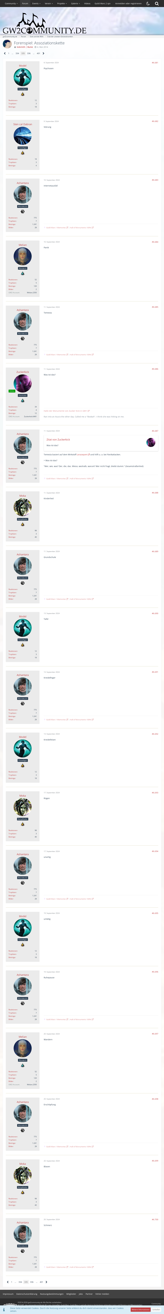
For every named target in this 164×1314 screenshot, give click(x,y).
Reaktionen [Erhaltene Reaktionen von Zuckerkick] (13, 407)
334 (17, 53)
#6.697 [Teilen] (155, 1033)
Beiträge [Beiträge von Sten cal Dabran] (12, 165)
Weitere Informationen (141, 1309)
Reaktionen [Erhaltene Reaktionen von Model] (13, 100)
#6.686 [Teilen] (155, 369)
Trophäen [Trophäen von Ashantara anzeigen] (12, 221)
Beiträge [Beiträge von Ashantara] (12, 224)
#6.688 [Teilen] (155, 492)
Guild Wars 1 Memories (56, 227)
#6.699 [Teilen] (155, 1160)
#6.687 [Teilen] (155, 431)
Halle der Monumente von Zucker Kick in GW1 (65, 411)
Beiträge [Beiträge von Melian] (12, 286)
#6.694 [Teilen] (155, 851)
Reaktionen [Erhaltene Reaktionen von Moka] (13, 530)
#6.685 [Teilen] (155, 307)
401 (38, 53)
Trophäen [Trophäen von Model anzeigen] (12, 103)
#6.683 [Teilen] (155, 180)
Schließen (156, 1309)
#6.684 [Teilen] (155, 242)
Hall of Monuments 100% (80, 227)
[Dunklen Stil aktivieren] (148, 3)
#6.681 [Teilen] (155, 62)
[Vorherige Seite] (5, 53)
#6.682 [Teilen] (155, 121)
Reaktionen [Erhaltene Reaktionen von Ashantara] (13, 218)
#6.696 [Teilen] (155, 971)
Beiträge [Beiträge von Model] (12, 107)
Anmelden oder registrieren (128, 3)
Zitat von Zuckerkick (58, 439)
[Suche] (156, 3)
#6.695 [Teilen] (155, 913)
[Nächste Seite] (43, 53)
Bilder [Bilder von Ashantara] (11, 227)
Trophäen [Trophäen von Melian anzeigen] (12, 283)
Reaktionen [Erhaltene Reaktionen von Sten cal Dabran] (13, 159)
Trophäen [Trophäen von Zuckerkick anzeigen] (12, 410)
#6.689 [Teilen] (155, 551)
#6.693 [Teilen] (155, 792)
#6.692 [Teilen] (155, 734)
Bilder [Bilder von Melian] (11, 289)
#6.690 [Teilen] (155, 613)
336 (29, 53)
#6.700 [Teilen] (155, 1219)
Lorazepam (82, 454)
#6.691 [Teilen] (155, 672)
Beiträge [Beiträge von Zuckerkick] (12, 413)
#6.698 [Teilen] (155, 1099)
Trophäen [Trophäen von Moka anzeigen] (12, 534)
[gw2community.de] (82, 23)
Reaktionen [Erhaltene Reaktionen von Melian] (13, 279)
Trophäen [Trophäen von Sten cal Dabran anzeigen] (12, 162)
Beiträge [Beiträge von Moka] (12, 537)
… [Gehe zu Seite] (12, 53)
